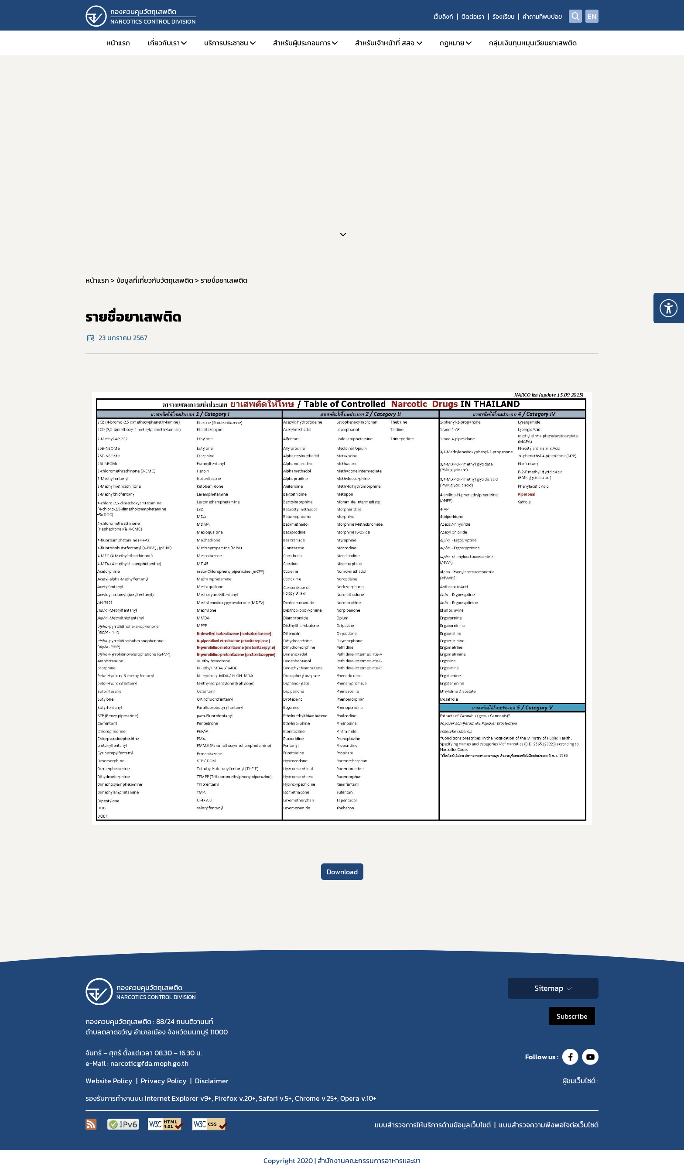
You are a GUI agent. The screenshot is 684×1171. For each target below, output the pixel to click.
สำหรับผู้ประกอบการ (302, 43)
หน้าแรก (118, 43)
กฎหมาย (452, 43)
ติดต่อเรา (473, 16)
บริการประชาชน (226, 43)
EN (592, 16)
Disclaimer (212, 1080)
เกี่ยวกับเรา (164, 43)
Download (342, 871)
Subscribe (572, 1016)
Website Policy (109, 1080)
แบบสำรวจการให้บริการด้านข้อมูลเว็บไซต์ (433, 1125)
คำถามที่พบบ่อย (542, 16)
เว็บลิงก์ (443, 16)
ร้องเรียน (503, 16)
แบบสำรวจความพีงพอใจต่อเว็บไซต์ (548, 1125)
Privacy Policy (164, 1080)
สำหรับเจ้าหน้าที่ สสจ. (385, 43)
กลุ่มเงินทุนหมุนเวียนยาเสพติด (533, 43)
